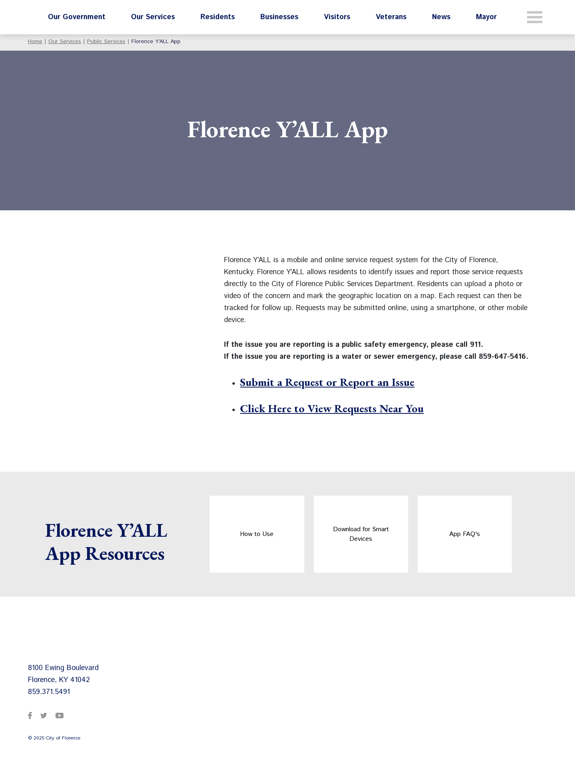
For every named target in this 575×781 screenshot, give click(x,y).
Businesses (279, 17)
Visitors (337, 17)
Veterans (391, 17)
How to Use (257, 534)
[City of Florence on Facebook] (30, 715)
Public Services (106, 41)
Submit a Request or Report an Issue (327, 382)
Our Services (153, 17)
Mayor (486, 17)
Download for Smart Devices (361, 534)
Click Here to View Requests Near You (332, 408)
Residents (217, 17)
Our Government (76, 17)
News (441, 17)
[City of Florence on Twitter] (43, 715)
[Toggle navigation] (534, 17)
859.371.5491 (49, 692)
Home (35, 41)
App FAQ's (464, 534)
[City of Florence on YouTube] (59, 715)
